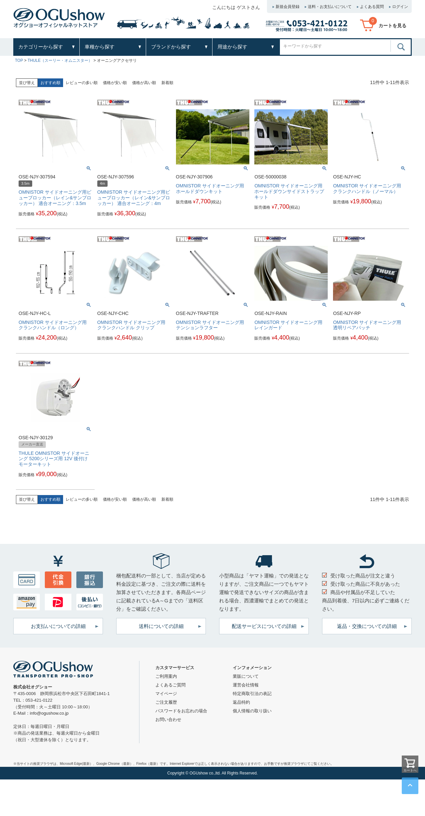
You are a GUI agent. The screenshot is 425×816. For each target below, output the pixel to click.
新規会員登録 (287, 6)
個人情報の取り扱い (252, 710)
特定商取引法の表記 (252, 693)
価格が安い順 (115, 82)
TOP (19, 60)
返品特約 (241, 702)
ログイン (400, 6)
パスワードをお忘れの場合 (181, 710)
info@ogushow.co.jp (49, 713)
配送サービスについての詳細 (264, 626)
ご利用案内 (166, 676)
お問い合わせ (168, 719)
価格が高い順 (144, 82)
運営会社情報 (246, 684)
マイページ (166, 693)
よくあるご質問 (170, 684)
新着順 (167, 82)
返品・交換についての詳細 (367, 626)
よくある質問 (372, 6)
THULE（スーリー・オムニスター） (60, 60)
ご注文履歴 (166, 702)
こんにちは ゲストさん (236, 7)
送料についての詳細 (161, 626)
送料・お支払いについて (330, 6)
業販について (246, 676)
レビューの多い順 (82, 82)
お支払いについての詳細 (58, 626)
